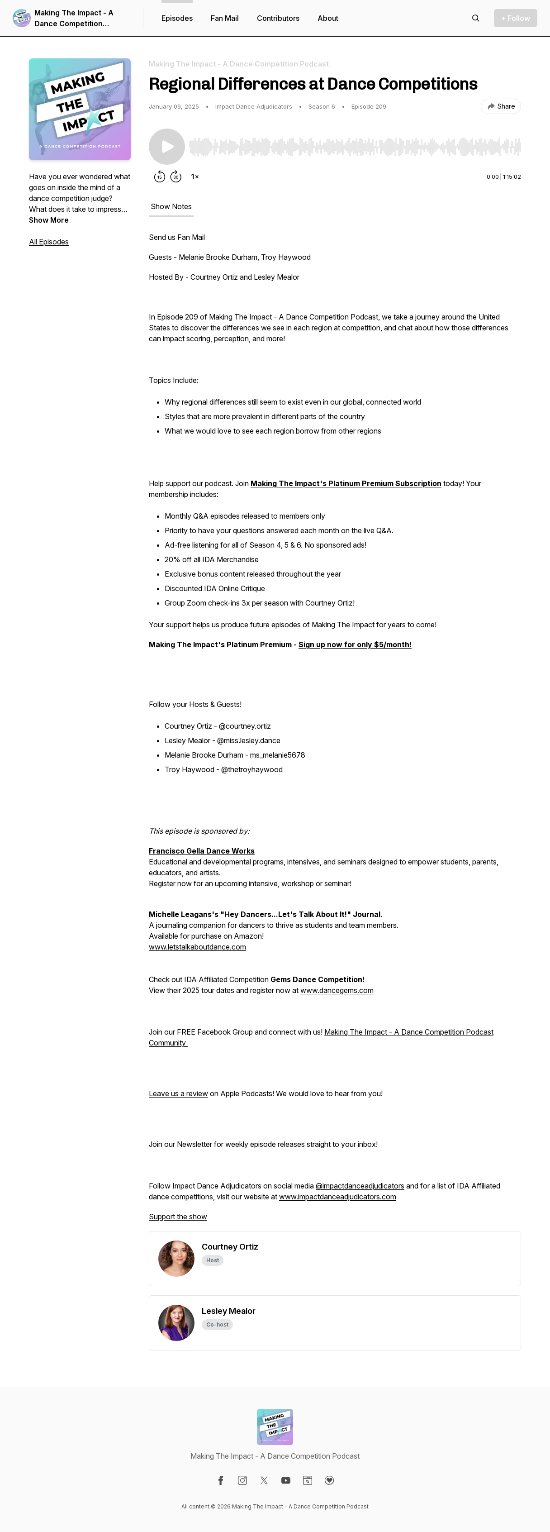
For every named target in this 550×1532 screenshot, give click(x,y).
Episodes (177, 18)
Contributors (278, 18)
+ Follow (515, 18)
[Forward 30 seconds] (176, 176)
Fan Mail (225, 18)
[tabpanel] (335, 731)
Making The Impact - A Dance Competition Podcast (74, 18)
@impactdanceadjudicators (360, 1185)
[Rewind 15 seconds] (159, 176)
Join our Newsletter (181, 1144)
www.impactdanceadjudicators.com (337, 1196)
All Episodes (49, 241)
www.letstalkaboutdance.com (197, 946)
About (328, 18)
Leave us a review (178, 1093)
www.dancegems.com (337, 990)
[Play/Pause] (167, 147)
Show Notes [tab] (171, 206)
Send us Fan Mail (177, 237)
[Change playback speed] (195, 176)
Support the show (178, 1216)
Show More (49, 219)
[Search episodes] (475, 18)
